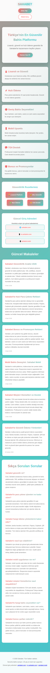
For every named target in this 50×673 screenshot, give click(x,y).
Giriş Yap (24, 10)
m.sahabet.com (32, 665)
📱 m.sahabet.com (25, 234)
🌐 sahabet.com (25, 227)
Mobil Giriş (25, 17)
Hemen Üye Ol (25, 55)
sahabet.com (21, 665)
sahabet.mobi (42, 665)
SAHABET (25, 4)
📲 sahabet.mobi (25, 241)
